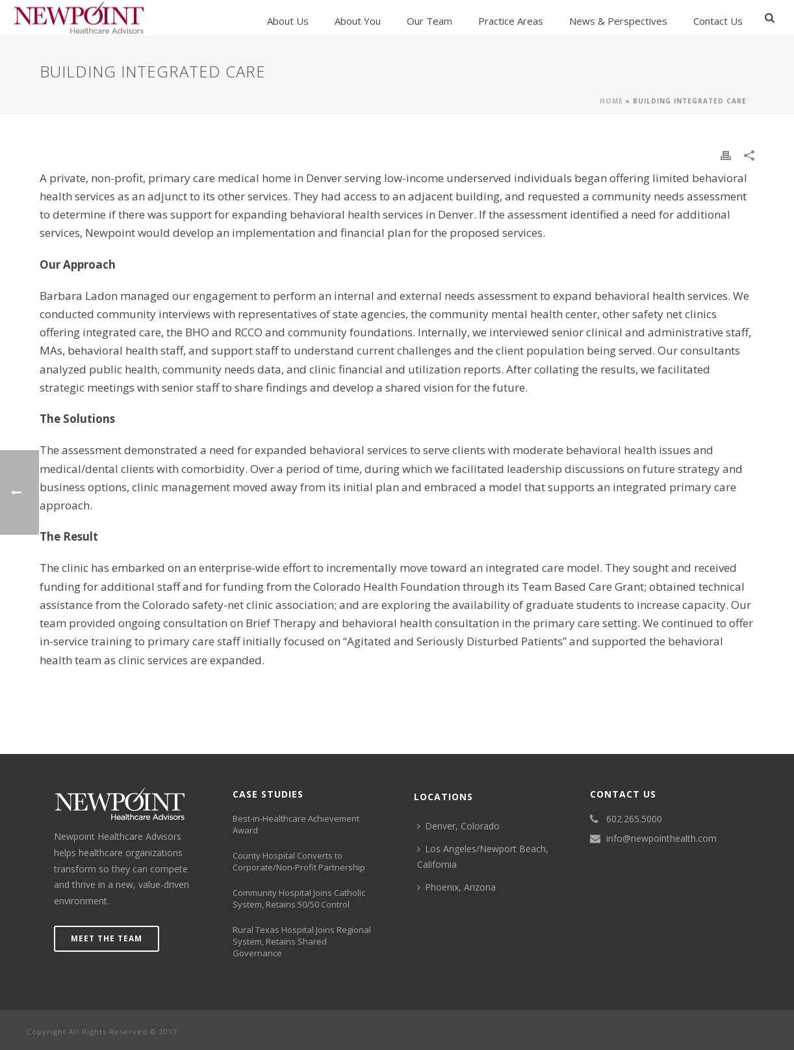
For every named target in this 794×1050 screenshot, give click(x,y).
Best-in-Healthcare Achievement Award (296, 824)
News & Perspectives (618, 20)
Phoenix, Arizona (456, 887)
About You (358, 20)
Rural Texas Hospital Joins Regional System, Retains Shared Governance (302, 941)
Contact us (718, 20)
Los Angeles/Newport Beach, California (482, 856)
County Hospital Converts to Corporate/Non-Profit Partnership (299, 861)
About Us (288, 20)
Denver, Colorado (458, 826)
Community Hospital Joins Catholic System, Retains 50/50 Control (299, 898)
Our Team (429, 20)
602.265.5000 (634, 819)
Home (611, 100)
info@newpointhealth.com (661, 838)
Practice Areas (510, 20)
